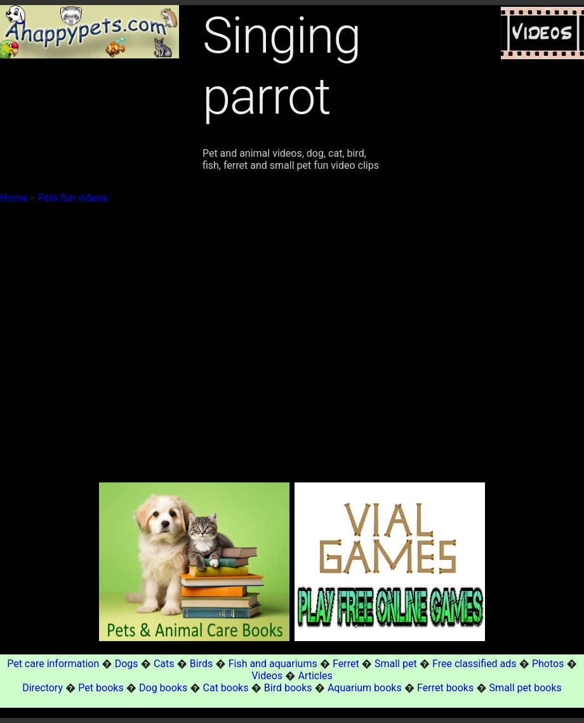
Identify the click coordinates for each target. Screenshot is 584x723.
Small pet (396, 664)
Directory (42, 688)
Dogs (126, 664)
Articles (315, 676)
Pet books (100, 688)
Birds (201, 664)
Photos (548, 664)
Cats (164, 664)
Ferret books (445, 688)
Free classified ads (474, 664)
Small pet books (525, 688)
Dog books (163, 688)
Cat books (226, 688)
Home (13, 198)
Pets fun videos (72, 198)
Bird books (288, 688)
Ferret (346, 664)
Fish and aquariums (273, 664)
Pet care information (53, 664)
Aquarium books (365, 688)
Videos (266, 676)
